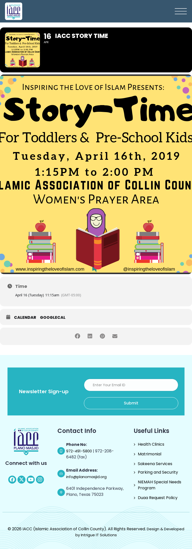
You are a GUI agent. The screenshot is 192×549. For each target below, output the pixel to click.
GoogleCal (52, 317)
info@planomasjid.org (86, 476)
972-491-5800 (79, 451)
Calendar (25, 317)
